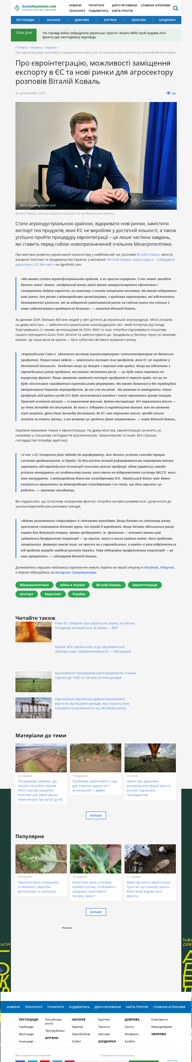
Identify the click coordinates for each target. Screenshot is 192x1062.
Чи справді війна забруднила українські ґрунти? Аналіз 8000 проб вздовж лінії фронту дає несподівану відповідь (105, 35)
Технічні (104, 972)
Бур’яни (110, 20)
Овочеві (104, 979)
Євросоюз (53, 594)
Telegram (167, 567)
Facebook (151, 567)
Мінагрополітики (34, 585)
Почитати (100, 5)
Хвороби (139, 20)
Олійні (76, 987)
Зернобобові (81, 979)
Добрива (82, 20)
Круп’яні (104, 965)
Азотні (129, 972)
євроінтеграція (144, 585)
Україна (50, 47)
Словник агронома (161, 5)
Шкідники (167, 20)
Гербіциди (26, 972)
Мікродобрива (161, 972)
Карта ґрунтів (127, 11)
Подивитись (102, 11)
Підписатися (144, 1010)
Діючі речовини (129, 5)
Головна (21, 47)
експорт (26, 594)
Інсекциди (26, 987)
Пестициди (25, 20)
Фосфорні (131, 979)
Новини (78, 5)
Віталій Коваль (148, 254)
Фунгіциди (26, 979)
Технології (80, 11)
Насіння (53, 20)
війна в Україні (72, 585)
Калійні (130, 987)
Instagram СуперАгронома (75, 572)
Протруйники (55, 976)
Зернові (77, 972)
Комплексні (159, 965)
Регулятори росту (53, 967)
